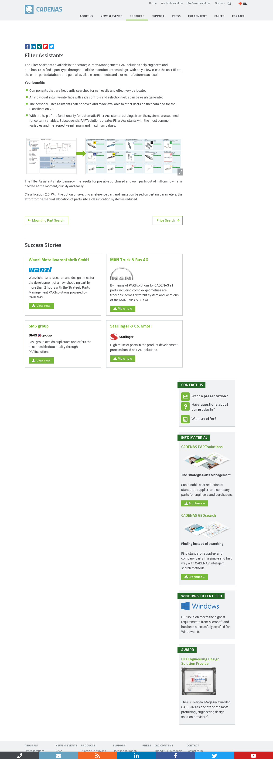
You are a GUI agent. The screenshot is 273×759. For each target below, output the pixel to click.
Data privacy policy (85, 747)
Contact (44, 747)
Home (153, 3)
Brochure (208, 454)
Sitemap (220, 3)
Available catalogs (172, 3)
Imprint (61, 747)
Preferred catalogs (199, 3)
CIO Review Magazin (215, 653)
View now (41, 346)
